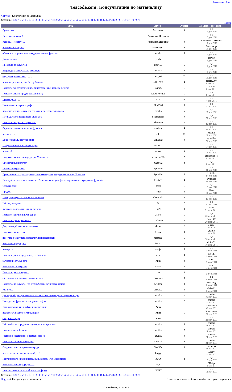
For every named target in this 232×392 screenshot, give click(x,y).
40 (118, 20)
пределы (7, 134)
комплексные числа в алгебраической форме (25, 370)
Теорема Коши (10, 186)
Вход (228, 2)
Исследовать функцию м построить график (24, 301)
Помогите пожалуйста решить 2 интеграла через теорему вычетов (36, 88)
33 (98, 20)
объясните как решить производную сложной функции (30, 53)
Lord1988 (211, 220)
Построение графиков (14, 168)
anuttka (211, 295)
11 (33, 20)
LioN (211, 209)
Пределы (7, 191)
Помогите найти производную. (18, 341)
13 (38, 20)
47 (139, 20)
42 (124, 20)
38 (112, 20)
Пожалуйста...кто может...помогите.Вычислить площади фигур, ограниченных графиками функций (53, 180)
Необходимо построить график (18, 105)
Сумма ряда (8, 30)
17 (50, 20)
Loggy (211, 353)
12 (35, 20)
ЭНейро (211, 364)
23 (68, 20)
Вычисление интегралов (15, 266)
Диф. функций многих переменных (20, 226)
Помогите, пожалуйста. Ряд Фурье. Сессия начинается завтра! (34, 284)
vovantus (211, 347)
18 (53, 20)
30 (89, 20)
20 (59, 20)
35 (104, 20)
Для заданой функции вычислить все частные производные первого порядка (41, 295)
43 (127, 20)
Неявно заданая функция (15, 330)
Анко (211, 261)
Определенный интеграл (15, 163)
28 (83, 20)
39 (115, 20)
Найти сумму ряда (12, 203)
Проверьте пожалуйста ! (15, 65)
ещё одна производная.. (14, 76)
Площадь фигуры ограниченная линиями (23, 197)
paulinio (211, 134)
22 (65, 20)
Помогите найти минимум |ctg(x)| (19, 214)
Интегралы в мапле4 (13, 36)
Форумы (5, 15)
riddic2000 (211, 82)
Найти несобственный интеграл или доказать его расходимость (34, 359)
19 (56, 20)
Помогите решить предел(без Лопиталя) (23, 93)
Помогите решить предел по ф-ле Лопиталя (24, 255)
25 (74, 20)
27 (80, 20)
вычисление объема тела (15, 261)
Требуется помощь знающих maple (20, 145)
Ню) (211, 191)
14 (41, 20)
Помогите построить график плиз (19, 122)
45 (133, 20)
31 (92, 20)
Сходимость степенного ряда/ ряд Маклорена (25, 157)
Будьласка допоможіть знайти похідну (22, 209)
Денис (211, 232)
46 (136, 20)
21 (62, 20)
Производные (9, 99)
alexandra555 (211, 157)
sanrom (211, 88)
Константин (211, 307)
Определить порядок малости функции (22, 128)
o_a (211, 30)
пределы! (7, 151)
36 (106, 20)
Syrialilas (211, 139)
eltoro (211, 266)
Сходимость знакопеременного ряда (21, 347)
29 (86, 20)
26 (77, 20)
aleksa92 (211, 243)
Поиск (227, 23)
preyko (211, 59)
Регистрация (218, 2)
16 (47, 20)
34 (101, 20)
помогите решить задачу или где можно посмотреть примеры (33, 111)
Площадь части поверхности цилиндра (22, 116)
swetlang (211, 284)
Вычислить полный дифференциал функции (25, 307)
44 (130, 20)
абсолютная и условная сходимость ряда (23, 278)
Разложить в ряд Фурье (14, 243)
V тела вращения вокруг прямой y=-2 (21, 353)
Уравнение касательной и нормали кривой (24, 336)
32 (95, 20)
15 (44, 20)
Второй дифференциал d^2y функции (21, 70)
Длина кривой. (10, 59)
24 (71, 20)
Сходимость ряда (11, 318)
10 (30, 20)
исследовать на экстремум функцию (21, 312)
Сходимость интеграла (14, 232)
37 (109, 20)
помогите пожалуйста (13, 47)
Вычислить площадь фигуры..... (18, 364)
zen (211, 272)
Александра (211, 47)
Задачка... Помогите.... (14, 42)
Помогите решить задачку (16, 272)
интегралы (8, 249)
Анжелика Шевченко (211, 41)
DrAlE (211, 255)
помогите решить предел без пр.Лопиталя (24, 82)
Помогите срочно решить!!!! (17, 220)
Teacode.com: (84, 7)
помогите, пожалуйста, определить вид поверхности (29, 238)
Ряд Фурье (8, 289)
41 (121, 20)
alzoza (211, 226)
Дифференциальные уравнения (18, 140)
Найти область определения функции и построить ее (29, 324)
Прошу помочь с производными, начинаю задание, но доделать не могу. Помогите (44, 174)
